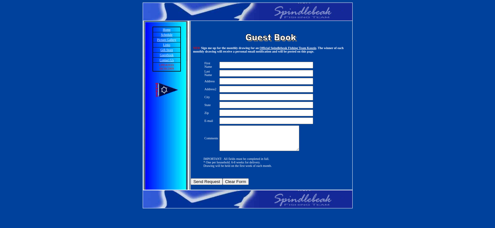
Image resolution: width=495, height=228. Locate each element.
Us (172, 60)
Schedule (167, 34)
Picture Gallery (166, 39)
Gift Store (166, 50)
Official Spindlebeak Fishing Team (283, 48)
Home (166, 29)
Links (166, 45)
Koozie (311, 48)
